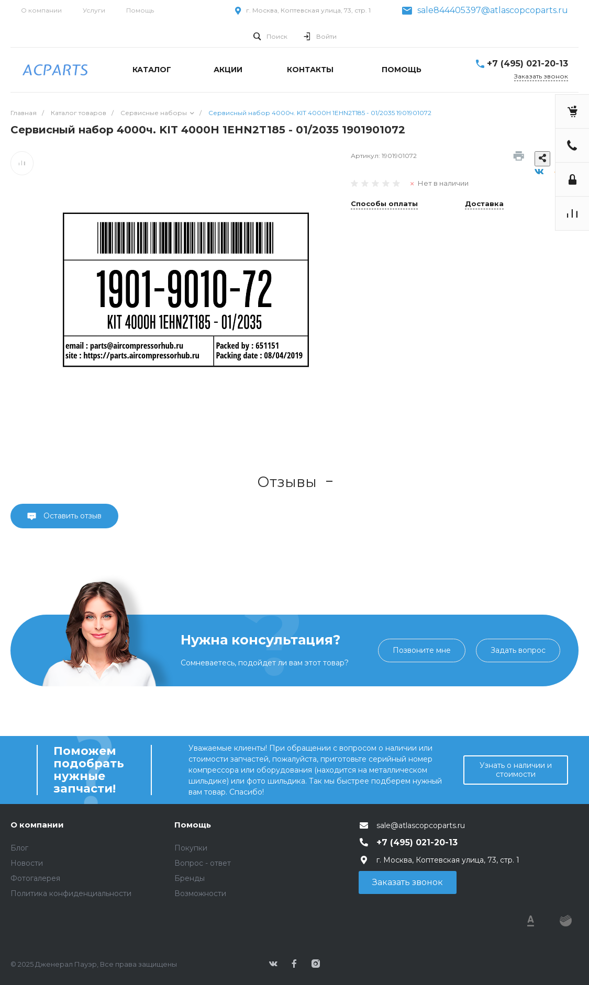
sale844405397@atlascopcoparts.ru (492, 10)
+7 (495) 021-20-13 (527, 64)
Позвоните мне (422, 650)
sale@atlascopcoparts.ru (420, 825)
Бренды (189, 878)
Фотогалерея (35, 878)
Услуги (94, 10)
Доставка (484, 204)
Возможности (200, 893)
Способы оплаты (384, 204)
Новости (26, 863)
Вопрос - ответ (202, 863)
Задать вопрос (518, 650)
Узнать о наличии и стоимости (516, 770)
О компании (41, 10)
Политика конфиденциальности (70, 893)
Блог (19, 848)
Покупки (190, 848)
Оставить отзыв (71, 515)
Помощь (140, 10)
